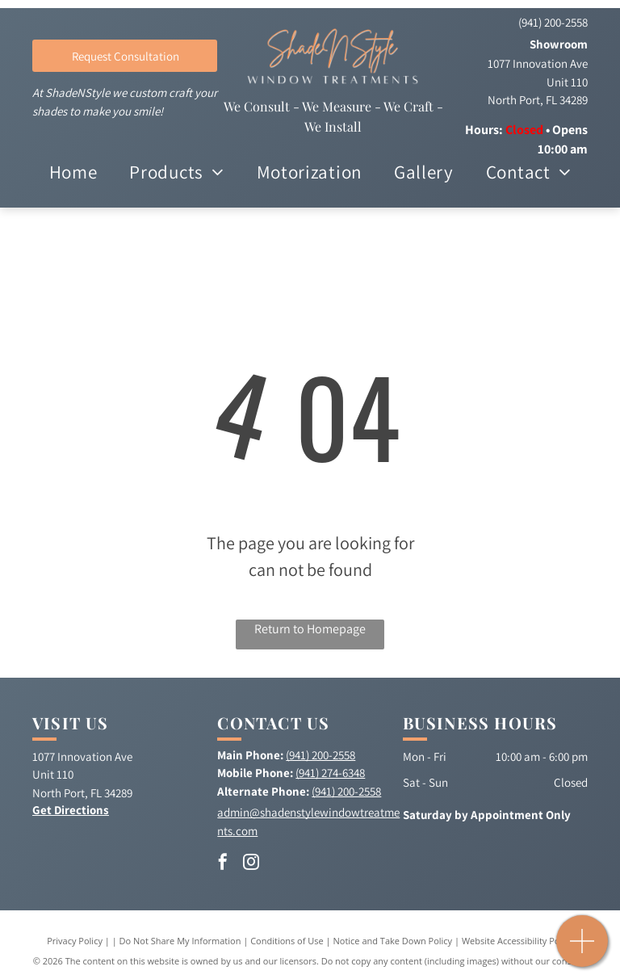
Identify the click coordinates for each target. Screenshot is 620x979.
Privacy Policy (75, 941)
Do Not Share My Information (180, 941)
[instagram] (251, 864)
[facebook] (223, 864)
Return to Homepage (310, 628)
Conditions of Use (287, 941)
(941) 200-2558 (553, 22)
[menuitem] (73, 172)
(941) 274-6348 (330, 772)
